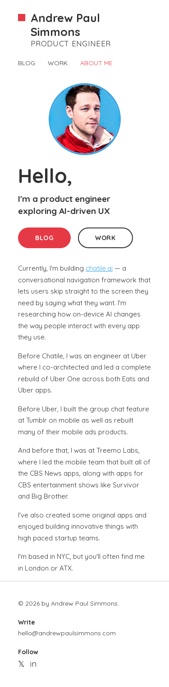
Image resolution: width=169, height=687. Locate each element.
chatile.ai (99, 268)
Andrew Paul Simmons (65, 25)
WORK (58, 63)
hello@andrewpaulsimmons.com (67, 633)
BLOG (26, 63)
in (33, 664)
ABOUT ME (96, 63)
